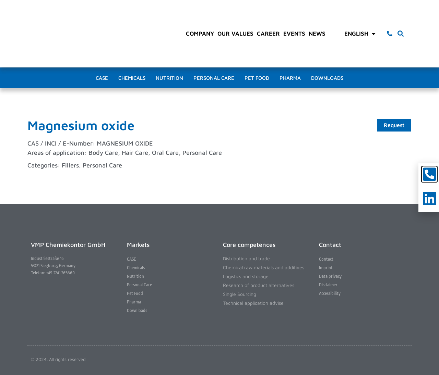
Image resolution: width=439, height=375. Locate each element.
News (317, 33)
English (360, 33)
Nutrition (169, 78)
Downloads (327, 78)
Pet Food (257, 78)
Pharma (290, 78)
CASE (102, 78)
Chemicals (131, 78)
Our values (235, 33)
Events (294, 33)
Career (268, 33)
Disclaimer (328, 284)
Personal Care (213, 78)
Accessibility (330, 293)
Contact (326, 259)
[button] (400, 33)
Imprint (326, 267)
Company (200, 33)
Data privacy (330, 276)
